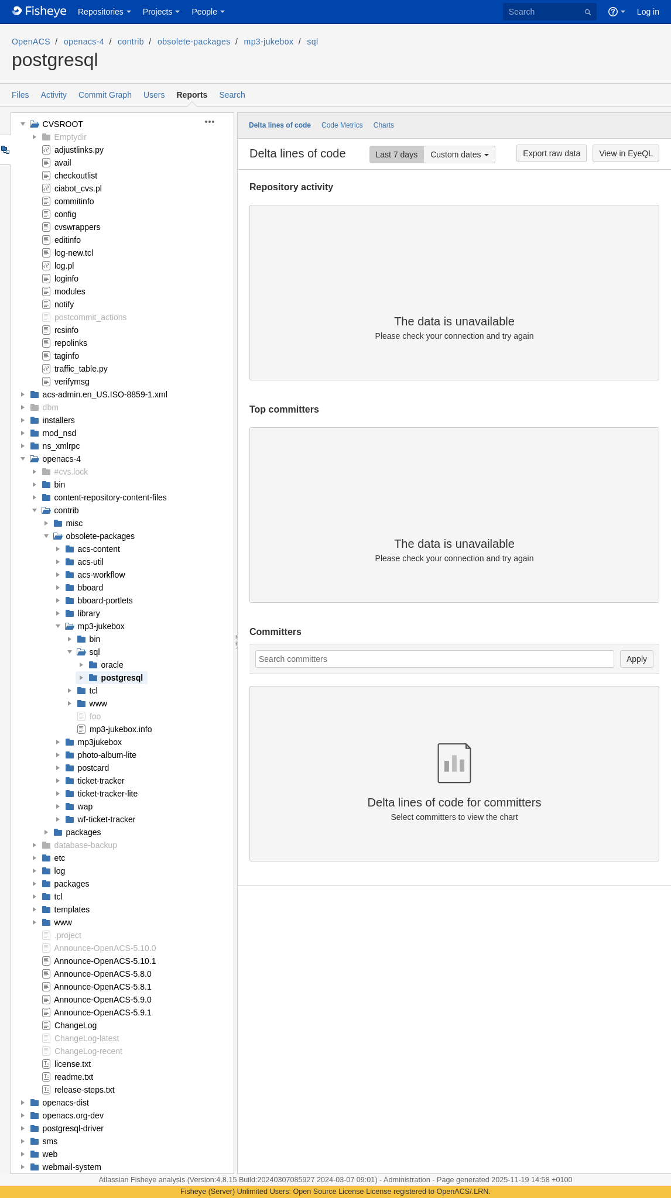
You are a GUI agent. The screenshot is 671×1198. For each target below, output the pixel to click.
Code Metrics (342, 125)
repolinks (70, 343)
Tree (5, 149)
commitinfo (74, 201)
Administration (407, 1180)
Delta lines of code (280, 125)
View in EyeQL (626, 153)
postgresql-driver (73, 1128)
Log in (648, 11)
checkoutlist (75, 175)
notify (64, 304)
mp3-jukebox (269, 41)
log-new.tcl (73, 253)
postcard (93, 768)
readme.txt (73, 1077)
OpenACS (31, 41)
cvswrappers (77, 227)
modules (69, 291)
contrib (131, 41)
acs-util (91, 562)
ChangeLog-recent (88, 1051)
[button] (216, 121)
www (98, 703)
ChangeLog (75, 1025)
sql (312, 41)
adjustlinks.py (79, 150)
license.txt (72, 1064)
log (60, 871)
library (89, 613)
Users (154, 94)
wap (85, 806)
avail (62, 162)
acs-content (99, 549)
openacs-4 (84, 41)
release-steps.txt (84, 1089)
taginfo (66, 356)
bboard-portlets (105, 600)
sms (50, 1141)
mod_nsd (60, 433)
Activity (54, 94)
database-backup (85, 845)
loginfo (66, 278)
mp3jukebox (100, 742)
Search (232, 94)
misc (74, 523)
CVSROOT (63, 124)
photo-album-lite (107, 755)
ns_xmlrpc (61, 446)
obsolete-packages (194, 41)
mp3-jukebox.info (121, 729)
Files (20, 94)
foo (95, 716)
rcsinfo (66, 330)
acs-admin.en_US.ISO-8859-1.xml (105, 394)
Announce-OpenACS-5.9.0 (103, 999)
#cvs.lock (71, 471)
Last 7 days (397, 154)
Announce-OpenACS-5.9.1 (103, 1012)
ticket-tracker (101, 780)
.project (67, 935)
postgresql (122, 677)
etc (60, 858)
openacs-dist (66, 1102)
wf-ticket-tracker (107, 819)
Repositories (101, 11)
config (65, 214)
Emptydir (70, 137)
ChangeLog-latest (86, 1038)
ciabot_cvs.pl (78, 188)
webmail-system (72, 1167)
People (204, 11)
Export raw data (551, 153)
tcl (94, 690)
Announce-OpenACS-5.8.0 (103, 974)
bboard (91, 587)
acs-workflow (101, 574)
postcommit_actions (90, 317)
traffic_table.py (81, 368)
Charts (384, 125)
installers (59, 420)
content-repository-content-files (110, 497)
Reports (192, 94)
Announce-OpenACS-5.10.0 (105, 948)
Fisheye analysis (159, 1180)
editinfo (67, 240)
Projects (158, 11)
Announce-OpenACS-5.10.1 (105, 961)
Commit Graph (105, 94)
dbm (51, 407)
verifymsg (72, 381)
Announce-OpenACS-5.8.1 (103, 986)
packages (83, 832)
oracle (112, 665)
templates (72, 909)
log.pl (64, 265)
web (50, 1154)
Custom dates (455, 154)
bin (60, 484)
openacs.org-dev (73, 1115)
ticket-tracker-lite (108, 793)
